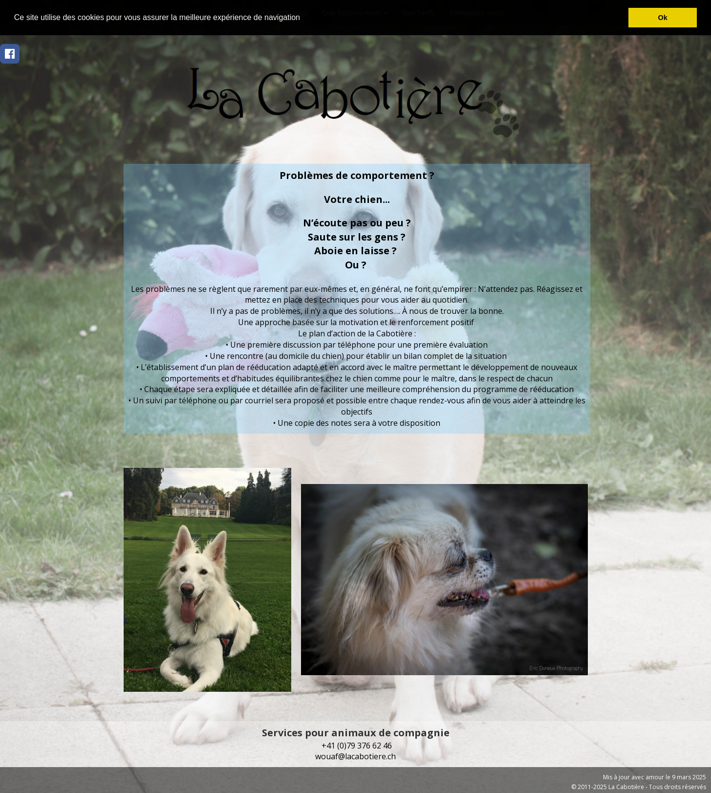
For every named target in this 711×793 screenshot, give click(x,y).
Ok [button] (663, 18)
